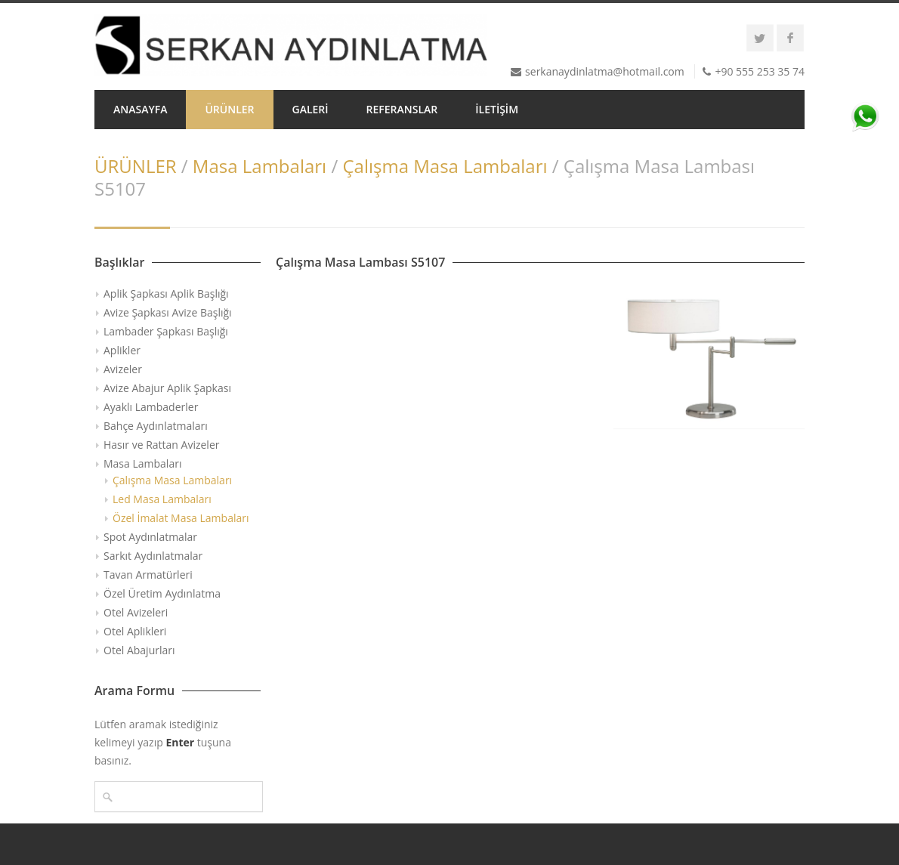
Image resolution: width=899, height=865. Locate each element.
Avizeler (122, 369)
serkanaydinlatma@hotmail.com (604, 71)
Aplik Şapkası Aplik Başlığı (166, 293)
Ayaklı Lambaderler (150, 407)
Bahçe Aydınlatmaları (155, 426)
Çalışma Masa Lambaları (444, 165)
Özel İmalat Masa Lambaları (181, 518)
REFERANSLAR (402, 109)
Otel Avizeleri (135, 612)
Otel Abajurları (139, 650)
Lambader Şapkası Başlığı (165, 331)
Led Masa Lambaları (162, 499)
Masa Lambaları (259, 165)
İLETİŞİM (496, 109)
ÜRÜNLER (229, 109)
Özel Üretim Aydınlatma (162, 593)
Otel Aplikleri (134, 631)
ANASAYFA (140, 109)
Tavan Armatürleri (148, 574)
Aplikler (122, 350)
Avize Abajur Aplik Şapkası (167, 388)
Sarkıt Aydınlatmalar (152, 555)
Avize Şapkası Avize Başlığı (167, 312)
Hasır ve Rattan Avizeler (161, 444)
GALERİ (310, 109)
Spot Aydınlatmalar (150, 537)
